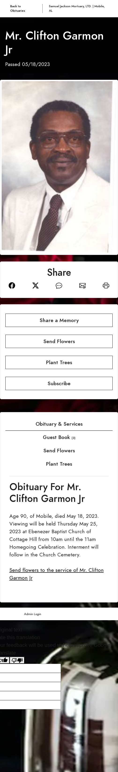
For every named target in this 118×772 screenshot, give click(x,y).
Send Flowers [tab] (59, 450)
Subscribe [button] (59, 383)
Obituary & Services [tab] (59, 424)
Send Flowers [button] (59, 341)
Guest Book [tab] (59, 437)
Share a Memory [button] (59, 320)
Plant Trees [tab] (59, 464)
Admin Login (32, 614)
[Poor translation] (17, 660)
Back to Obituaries (17, 8)
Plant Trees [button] (59, 362)
